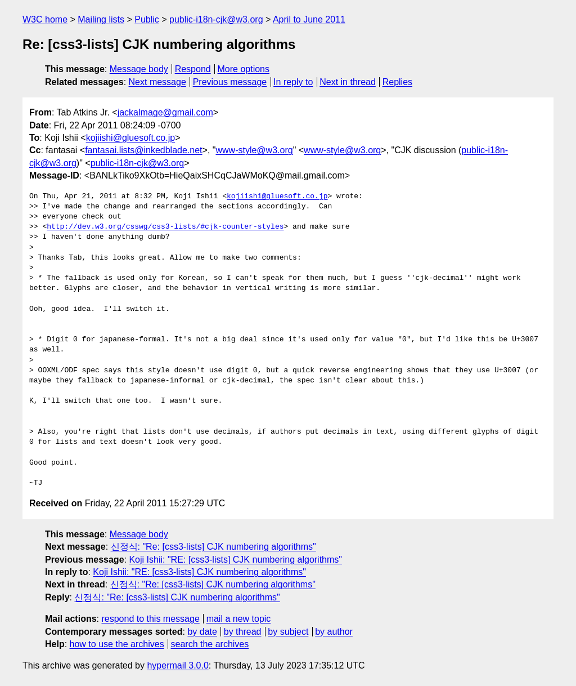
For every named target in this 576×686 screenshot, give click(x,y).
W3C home (45, 19)
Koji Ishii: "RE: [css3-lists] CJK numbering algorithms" (235, 559)
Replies (397, 82)
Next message (157, 82)
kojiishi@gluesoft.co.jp (131, 137)
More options (244, 69)
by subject (288, 631)
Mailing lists (101, 19)
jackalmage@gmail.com (165, 112)
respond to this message (150, 618)
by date (202, 631)
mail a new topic (238, 618)
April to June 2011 (309, 19)
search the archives (210, 644)
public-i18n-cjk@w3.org (216, 19)
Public (146, 19)
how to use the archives (117, 644)
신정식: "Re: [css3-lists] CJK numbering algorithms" (213, 546)
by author (334, 631)
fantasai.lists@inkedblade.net (143, 150)
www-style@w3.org (253, 150)
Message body (139, 69)
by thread (243, 631)
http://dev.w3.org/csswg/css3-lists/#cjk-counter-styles (165, 227)
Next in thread (348, 82)
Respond (193, 69)
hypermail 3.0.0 (177, 665)
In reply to (293, 82)
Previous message (230, 82)
